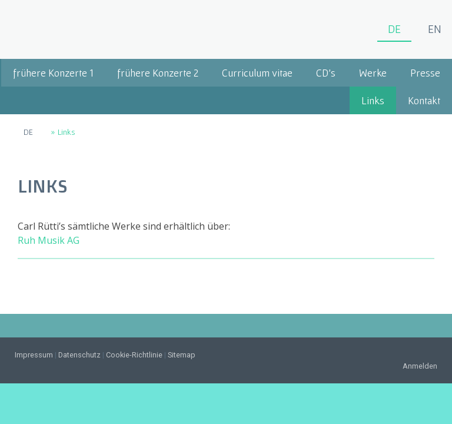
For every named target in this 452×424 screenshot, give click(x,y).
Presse (425, 73)
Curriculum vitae (257, 73)
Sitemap (181, 354)
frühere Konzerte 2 (157, 73)
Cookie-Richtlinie (134, 354)
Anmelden (420, 366)
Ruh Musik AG (48, 240)
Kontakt (424, 100)
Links (372, 100)
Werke (373, 73)
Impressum (34, 354)
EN (434, 28)
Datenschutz (79, 354)
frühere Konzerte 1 (53, 73)
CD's (325, 73)
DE (394, 28)
